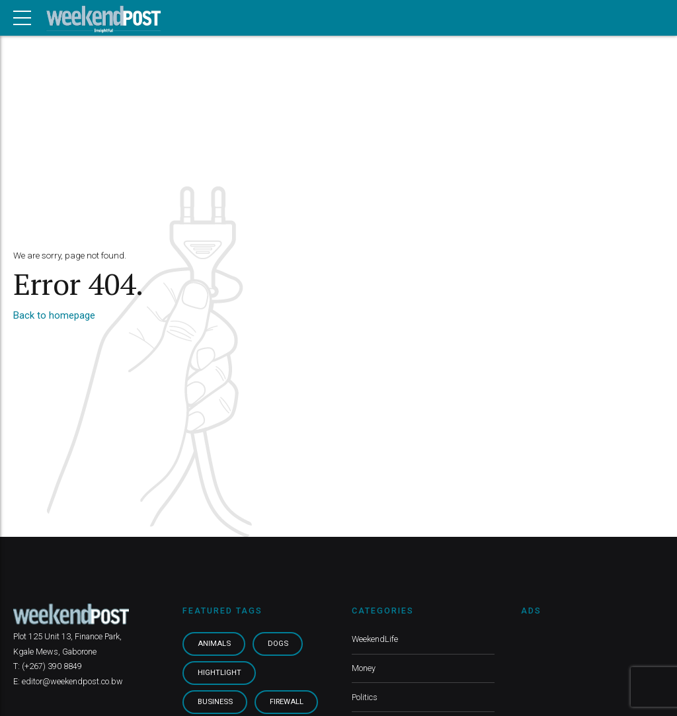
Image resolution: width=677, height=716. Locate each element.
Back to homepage (54, 315)
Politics (365, 697)
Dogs (278, 644)
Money (364, 668)
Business (215, 702)
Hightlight (219, 673)
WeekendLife (375, 639)
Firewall (286, 702)
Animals (214, 644)
